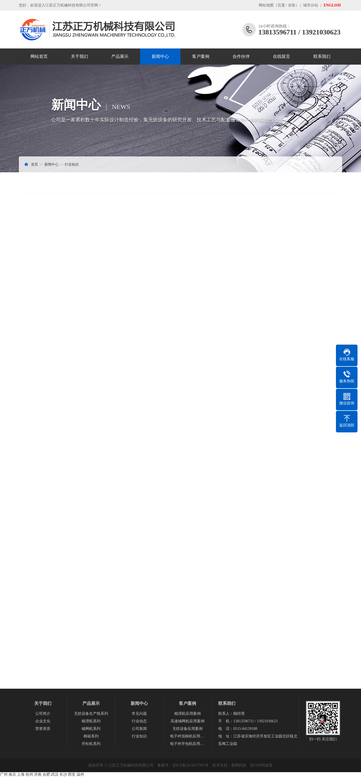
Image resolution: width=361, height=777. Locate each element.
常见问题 (139, 714)
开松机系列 (91, 744)
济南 (37, 774)
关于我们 (79, 56)
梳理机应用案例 (187, 714)
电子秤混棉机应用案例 (187, 736)
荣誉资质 (42, 729)
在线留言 (281, 56)
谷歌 (292, 5)
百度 (281, 5)
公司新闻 (139, 729)
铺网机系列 (91, 729)
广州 (4, 774)
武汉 (54, 774)
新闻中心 (160, 56)
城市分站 (310, 5)
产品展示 (120, 56)
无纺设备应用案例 (187, 729)
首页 (34, 164)
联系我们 (322, 56)
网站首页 (39, 56)
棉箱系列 (91, 736)
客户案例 (200, 56)
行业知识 (72, 164)
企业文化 (42, 721)
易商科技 (238, 765)
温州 (80, 774)
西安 (71, 774)
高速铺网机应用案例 (187, 721)
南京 (12, 774)
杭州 (29, 774)
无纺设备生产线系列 (91, 714)
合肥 (46, 774)
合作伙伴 (241, 56)
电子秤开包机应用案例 (187, 744)
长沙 (63, 774)
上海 (21, 774)
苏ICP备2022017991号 (190, 765)
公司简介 (42, 714)
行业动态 (139, 721)
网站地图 (266, 5)
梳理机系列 (91, 721)
